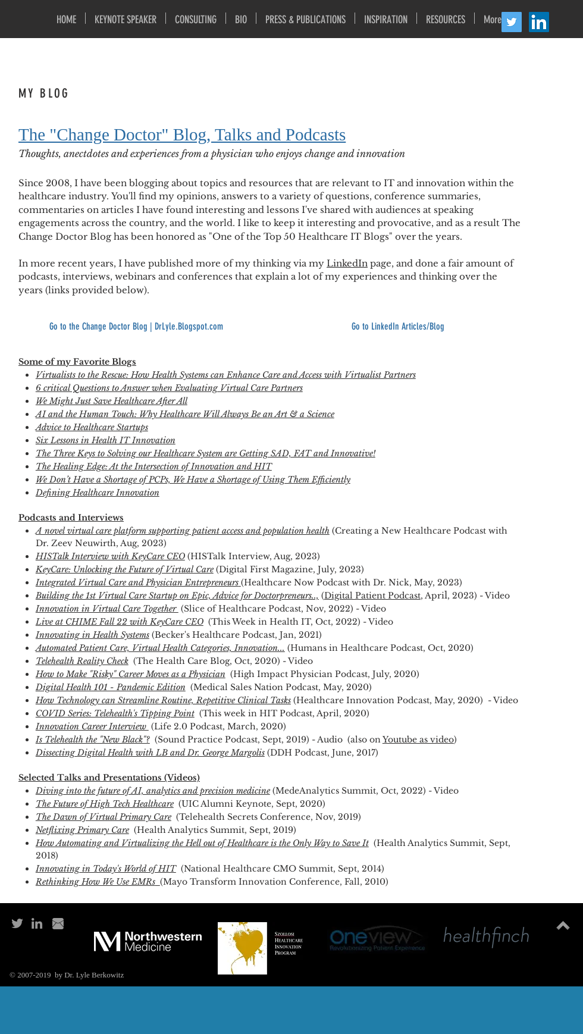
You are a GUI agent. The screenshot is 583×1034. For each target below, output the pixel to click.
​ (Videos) (181, 777)
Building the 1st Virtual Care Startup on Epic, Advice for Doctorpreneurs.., (177, 595)
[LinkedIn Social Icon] (539, 22)
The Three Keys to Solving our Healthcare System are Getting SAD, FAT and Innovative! (205, 453)
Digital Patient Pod (364, 595)
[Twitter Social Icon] (511, 22)
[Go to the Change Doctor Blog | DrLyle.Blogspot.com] (135, 326)
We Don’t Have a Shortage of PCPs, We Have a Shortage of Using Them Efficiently (193, 479)
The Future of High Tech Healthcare (105, 803)
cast (413, 595)
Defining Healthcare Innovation (97, 492)
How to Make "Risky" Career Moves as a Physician (130, 674)
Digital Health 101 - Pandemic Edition (111, 687)
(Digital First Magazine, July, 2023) (290, 569)
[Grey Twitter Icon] (17, 923)
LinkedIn (347, 263)
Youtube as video (418, 739)
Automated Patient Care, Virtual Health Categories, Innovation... (160, 648)
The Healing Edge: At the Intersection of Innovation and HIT (154, 466)
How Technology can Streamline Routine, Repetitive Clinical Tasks (163, 700)
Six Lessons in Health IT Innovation (105, 440)
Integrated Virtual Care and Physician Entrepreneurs (137, 582)
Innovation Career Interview (92, 726)
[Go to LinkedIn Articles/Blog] (397, 326)
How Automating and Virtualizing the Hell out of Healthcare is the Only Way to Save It (202, 843)
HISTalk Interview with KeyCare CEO (110, 556)
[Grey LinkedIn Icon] (37, 923)
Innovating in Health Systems (92, 634)
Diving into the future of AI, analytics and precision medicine (153, 790)
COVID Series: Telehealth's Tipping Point (115, 713)
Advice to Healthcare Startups (92, 427)
